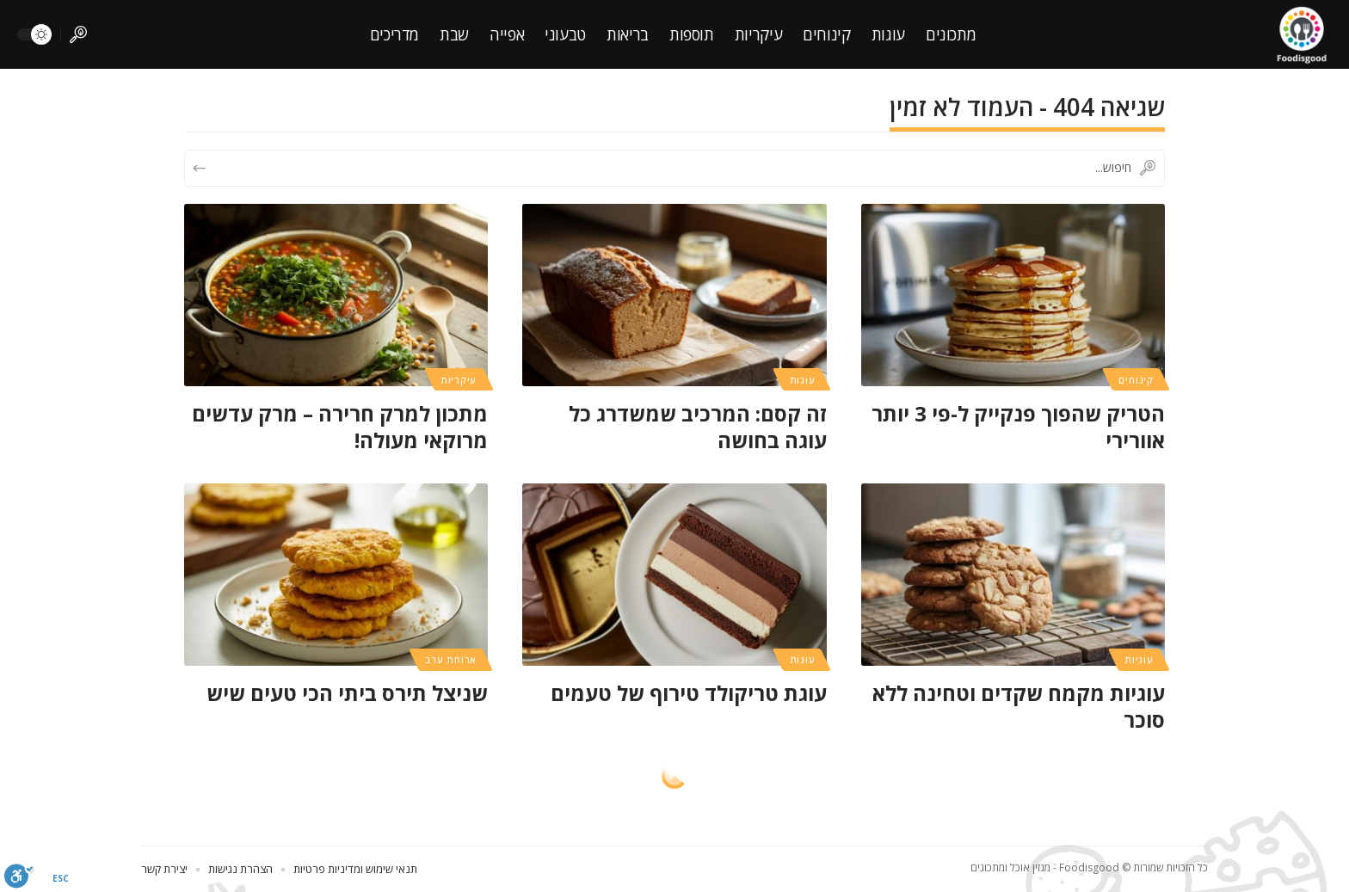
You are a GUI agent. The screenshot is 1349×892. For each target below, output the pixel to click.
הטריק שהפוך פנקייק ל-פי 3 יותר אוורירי (1018, 426)
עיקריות (458, 379)
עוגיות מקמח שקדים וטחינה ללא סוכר (1018, 706)
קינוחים (1135, 379)
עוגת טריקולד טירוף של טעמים (689, 693)
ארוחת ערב (451, 659)
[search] (78, 34)
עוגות (803, 379)
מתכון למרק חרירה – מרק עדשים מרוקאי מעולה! (340, 426)
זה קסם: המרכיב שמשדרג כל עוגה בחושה (698, 426)
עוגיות (1139, 659)
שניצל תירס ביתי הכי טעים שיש (347, 693)
